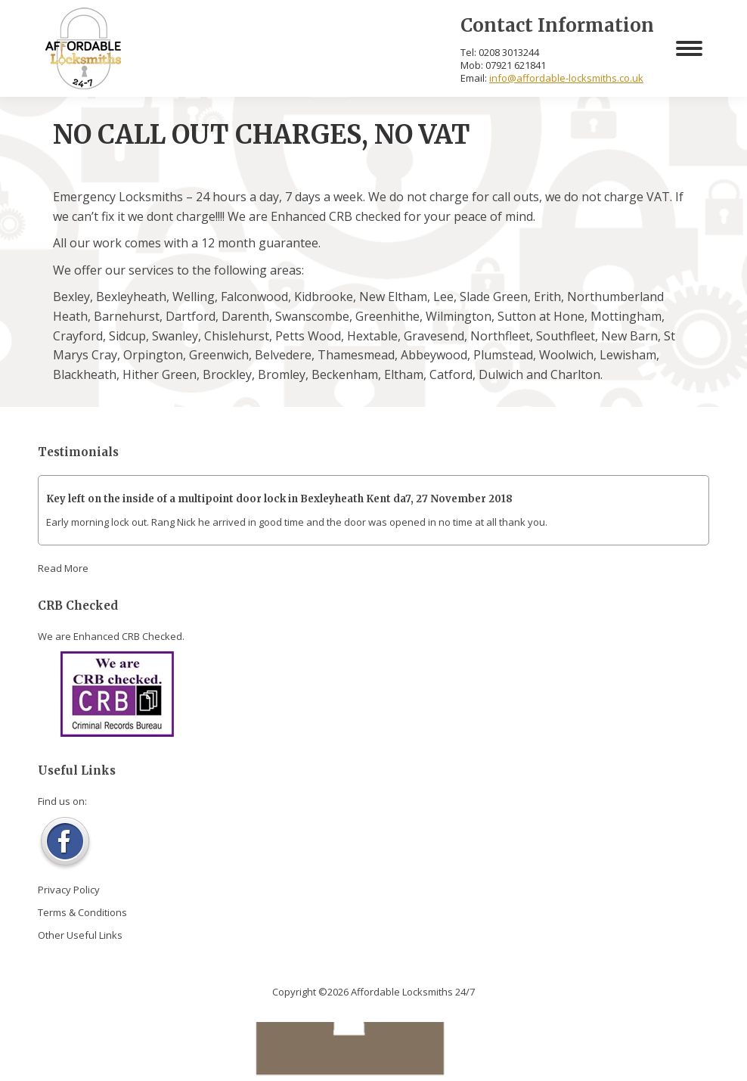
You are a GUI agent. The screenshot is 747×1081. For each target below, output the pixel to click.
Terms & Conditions (82, 912)
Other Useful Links (80, 935)
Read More (63, 568)
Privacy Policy (69, 889)
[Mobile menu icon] (689, 48)
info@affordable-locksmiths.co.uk (566, 78)
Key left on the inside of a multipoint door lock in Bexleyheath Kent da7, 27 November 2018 (279, 498)
